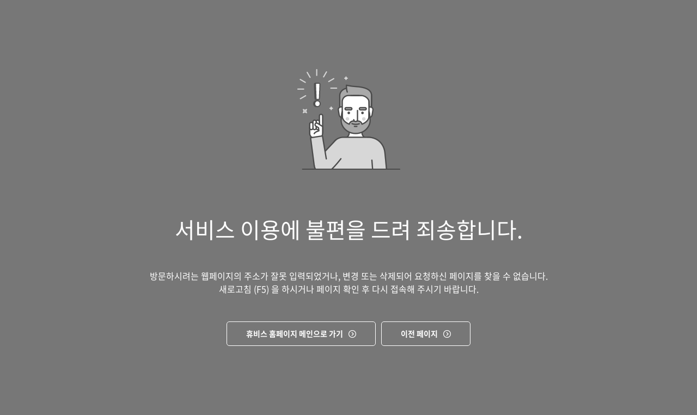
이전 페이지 (419, 333)
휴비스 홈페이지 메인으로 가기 (294, 333)
